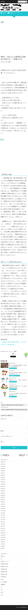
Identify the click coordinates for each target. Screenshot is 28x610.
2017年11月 (3, 508)
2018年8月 (3, 488)
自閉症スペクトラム (12, 368)
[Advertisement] (14, 38)
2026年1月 (3, 461)
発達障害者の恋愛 (4, 563)
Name (3, 430)
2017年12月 (3, 506)
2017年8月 (3, 515)
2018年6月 (3, 493)
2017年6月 (3, 519)
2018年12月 (3, 479)
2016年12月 (3, 532)
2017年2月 (3, 528)
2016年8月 (3, 541)
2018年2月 (3, 501)
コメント (12, 351)
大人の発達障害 (4, 582)
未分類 (2, 579)
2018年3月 (3, 499)
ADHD (10, 375)
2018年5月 (3, 495)
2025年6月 (3, 475)
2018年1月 (3, 504)
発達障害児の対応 (4, 566)
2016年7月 (3, 544)
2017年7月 (3, 517)
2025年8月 (3, 470)
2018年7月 (3, 490)
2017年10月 (3, 510)
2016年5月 (3, 548)
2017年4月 (3, 524)
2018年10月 (3, 484)
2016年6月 (3, 546)
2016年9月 (3, 539)
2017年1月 (3, 530)
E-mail (3, 436)
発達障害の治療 (4, 569)
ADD (2, 594)
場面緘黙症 (3, 584)
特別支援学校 (3, 576)
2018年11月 (3, 481)
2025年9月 (3, 468)
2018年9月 (3, 486)
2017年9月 (3, 513)
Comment (4, 418)
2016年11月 (3, 535)
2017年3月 (3, 526)
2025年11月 (3, 464)
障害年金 (2, 556)
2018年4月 (3, 497)
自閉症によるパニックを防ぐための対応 (18, 380)
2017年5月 (3, 521)
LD (1, 587)
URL (3, 441)
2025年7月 (3, 473)
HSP (2, 589)
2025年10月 (3, 466)
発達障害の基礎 (4, 571)
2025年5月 (3, 477)
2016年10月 (3, 537)
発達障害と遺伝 (4, 574)
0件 (16, 351)
